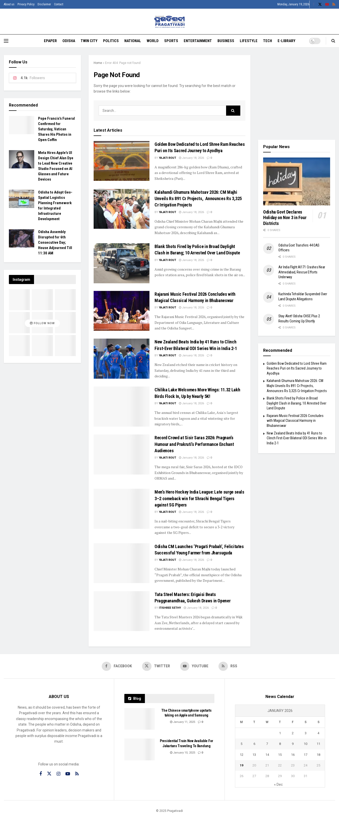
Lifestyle (249, 41)
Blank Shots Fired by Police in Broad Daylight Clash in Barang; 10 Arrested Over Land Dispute (296, 403)
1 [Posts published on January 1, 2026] (280, 733)
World (153, 41)
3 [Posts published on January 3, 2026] (306, 733)
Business (225, 41)
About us (9, 4)
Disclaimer (44, 4)
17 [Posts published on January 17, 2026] (305, 755)
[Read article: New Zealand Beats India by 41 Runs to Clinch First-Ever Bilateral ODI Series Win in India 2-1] (121, 358)
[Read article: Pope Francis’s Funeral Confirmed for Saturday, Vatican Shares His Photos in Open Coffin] (21, 125)
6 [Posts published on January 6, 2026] (254, 744)
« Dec (278, 785)
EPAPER (50, 41)
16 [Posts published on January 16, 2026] (293, 755)
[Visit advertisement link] (296, 93)
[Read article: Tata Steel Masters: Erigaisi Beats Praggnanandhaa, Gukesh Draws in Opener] (121, 611)
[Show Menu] (6, 41)
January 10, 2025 (182, 752)
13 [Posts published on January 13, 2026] (254, 755)
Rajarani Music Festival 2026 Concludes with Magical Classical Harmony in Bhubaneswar (295, 421)
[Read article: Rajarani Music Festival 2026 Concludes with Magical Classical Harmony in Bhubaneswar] (121, 311)
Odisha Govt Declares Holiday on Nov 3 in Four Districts (284, 217)
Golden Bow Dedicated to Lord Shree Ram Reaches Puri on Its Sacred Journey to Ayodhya (297, 368)
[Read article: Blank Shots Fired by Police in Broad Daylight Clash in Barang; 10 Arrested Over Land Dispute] (121, 263)
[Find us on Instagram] (58, 774)
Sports (171, 41)
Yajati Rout (167, 158)
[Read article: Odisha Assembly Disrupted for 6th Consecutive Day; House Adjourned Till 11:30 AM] (21, 238)
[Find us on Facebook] (116, 666)
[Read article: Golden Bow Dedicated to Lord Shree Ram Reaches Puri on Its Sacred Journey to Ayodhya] (121, 161)
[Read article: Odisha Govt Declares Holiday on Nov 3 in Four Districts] (296, 181)
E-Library (286, 41)
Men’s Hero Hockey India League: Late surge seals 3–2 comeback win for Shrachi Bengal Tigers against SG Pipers (199, 498)
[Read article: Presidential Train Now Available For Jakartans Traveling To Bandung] (139, 750)
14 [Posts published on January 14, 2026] (267, 755)
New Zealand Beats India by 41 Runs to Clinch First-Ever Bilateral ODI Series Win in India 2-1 (297, 438)
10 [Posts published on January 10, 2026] (305, 744)
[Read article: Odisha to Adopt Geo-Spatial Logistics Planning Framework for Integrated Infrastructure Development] (21, 199)
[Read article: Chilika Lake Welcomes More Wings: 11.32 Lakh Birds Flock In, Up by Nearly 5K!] (121, 406)
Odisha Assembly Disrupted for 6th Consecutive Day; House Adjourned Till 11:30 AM (55, 242)
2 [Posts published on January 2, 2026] (293, 733)
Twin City (89, 41)
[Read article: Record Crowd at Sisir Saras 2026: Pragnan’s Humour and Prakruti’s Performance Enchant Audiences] (121, 454)
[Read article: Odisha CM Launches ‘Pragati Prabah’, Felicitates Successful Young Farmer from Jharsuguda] (121, 563)
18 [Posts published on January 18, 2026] (318, 755)
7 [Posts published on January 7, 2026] (267, 744)
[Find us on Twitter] (156, 666)
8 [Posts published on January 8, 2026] (280, 744)
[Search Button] (333, 40)
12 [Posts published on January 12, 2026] (241, 755)
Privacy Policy (26, 4)
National (132, 41)
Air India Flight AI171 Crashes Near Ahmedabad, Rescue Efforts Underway (301, 272)
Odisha (68, 41)
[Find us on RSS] (228, 666)
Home (98, 63)
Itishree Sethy (170, 607)
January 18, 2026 (191, 158)
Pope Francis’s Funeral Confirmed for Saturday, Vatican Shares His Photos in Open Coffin (56, 129)
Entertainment (198, 41)
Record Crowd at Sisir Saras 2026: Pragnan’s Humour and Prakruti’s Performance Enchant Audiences (194, 444)
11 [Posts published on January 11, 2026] (318, 744)
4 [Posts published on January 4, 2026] (318, 733)
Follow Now (42, 323)
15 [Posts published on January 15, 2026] (280, 755)
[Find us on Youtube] (194, 666)
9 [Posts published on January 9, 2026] (293, 744)
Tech (267, 41)
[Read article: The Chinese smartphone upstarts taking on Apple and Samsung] (139, 719)
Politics (111, 41)
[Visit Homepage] (169, 21)
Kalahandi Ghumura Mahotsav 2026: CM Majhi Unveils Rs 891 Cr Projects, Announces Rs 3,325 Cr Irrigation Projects (198, 198)
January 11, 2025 (182, 722)
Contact (58, 4)
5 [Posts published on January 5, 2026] (241, 744)
